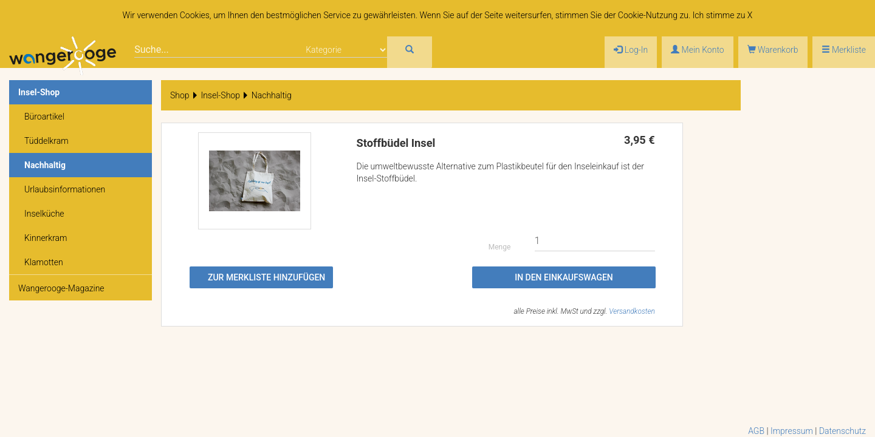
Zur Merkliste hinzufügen (266, 277)
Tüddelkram (46, 141)
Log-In (631, 50)
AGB (756, 431)
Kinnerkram (45, 238)
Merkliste (844, 50)
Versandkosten (631, 311)
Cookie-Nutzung (648, 15)
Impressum (791, 431)
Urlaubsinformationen (64, 189)
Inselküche (44, 213)
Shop (180, 95)
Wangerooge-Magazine (61, 288)
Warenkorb (772, 50)
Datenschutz (842, 431)
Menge (500, 247)
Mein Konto (697, 50)
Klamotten (43, 262)
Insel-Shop (39, 92)
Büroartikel (44, 116)
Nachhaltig (45, 165)
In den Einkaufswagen (564, 277)
